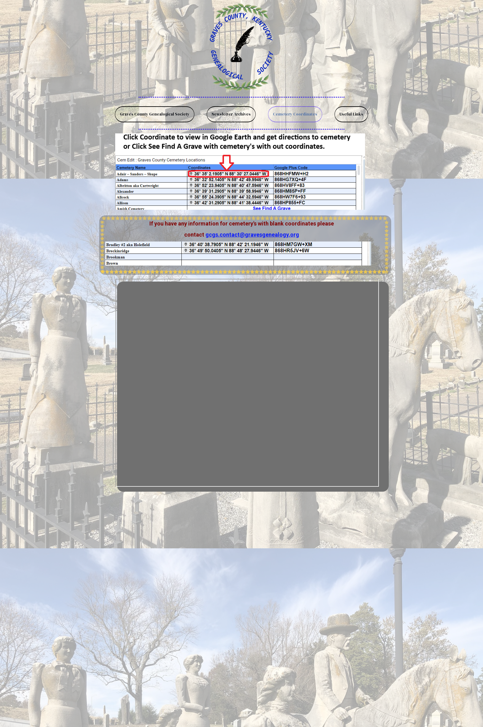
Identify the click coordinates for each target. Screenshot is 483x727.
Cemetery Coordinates (295, 114)
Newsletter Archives (231, 114)
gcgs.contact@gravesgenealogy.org (252, 234)
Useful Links (351, 114)
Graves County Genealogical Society (154, 114)
